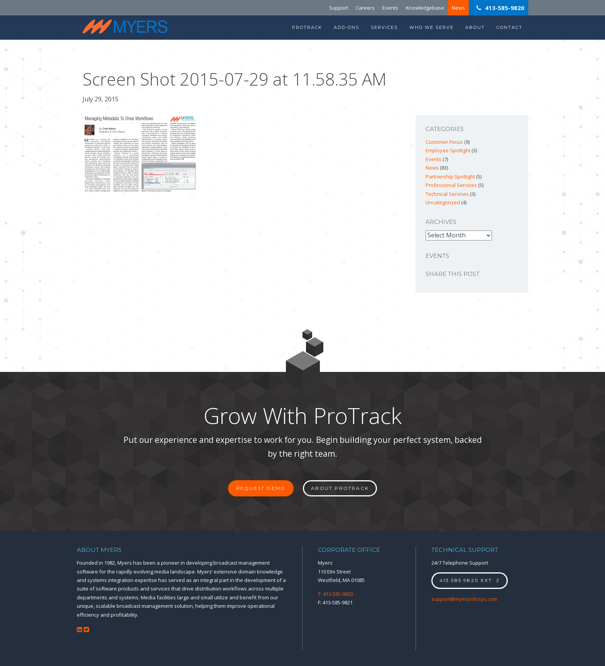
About (475, 27)
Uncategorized (443, 202)
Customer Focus (444, 141)
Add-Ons (346, 27)
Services (384, 27)
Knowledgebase (425, 7)
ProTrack (307, 27)
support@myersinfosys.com (464, 598)
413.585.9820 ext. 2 (469, 580)
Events (390, 7)
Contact (509, 27)
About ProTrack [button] (340, 488)
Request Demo (261, 488)
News (458, 7)
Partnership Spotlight (450, 176)
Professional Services (451, 185)
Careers (365, 7)
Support (338, 7)
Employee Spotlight (448, 150)
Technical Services (447, 193)
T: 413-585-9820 (335, 593)
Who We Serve (431, 27)
